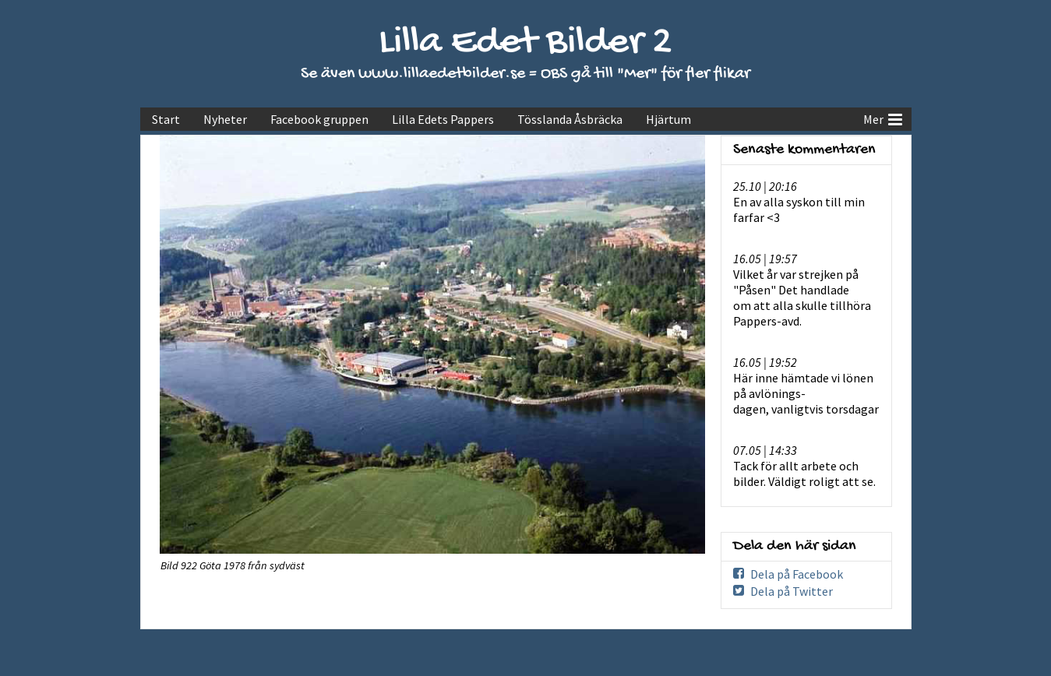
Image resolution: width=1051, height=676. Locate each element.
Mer (882, 117)
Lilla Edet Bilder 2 (525, 43)
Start (166, 119)
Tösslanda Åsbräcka (569, 119)
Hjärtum (668, 119)
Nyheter (225, 119)
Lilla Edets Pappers (443, 119)
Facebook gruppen (319, 119)
